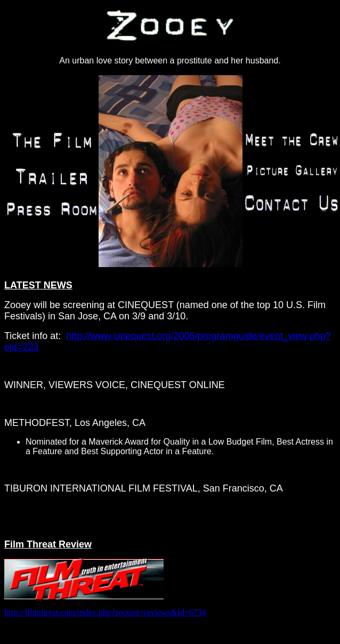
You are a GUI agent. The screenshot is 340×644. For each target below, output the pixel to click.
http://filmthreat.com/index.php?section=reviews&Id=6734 (105, 612)
